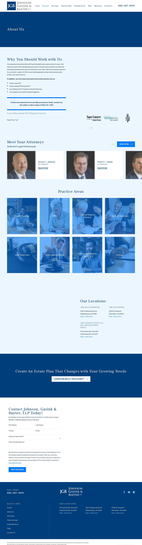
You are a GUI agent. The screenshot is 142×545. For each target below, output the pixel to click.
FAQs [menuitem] (90, 6)
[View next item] (91, 69)
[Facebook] (124, 472)
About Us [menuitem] (45, 6)
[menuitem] (9, 529)
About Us (10, 492)
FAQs (9, 508)
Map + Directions (65, 493)
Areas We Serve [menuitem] (79, 6)
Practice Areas (12, 500)
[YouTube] (129, 472)
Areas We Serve (12, 504)
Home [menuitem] (37, 6)
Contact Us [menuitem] (108, 6)
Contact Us (11, 512)
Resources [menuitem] (98, 6)
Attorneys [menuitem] (54, 6)
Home (9, 487)
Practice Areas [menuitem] (66, 6)
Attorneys (10, 496)
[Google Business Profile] (134, 472)
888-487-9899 (126, 5)
